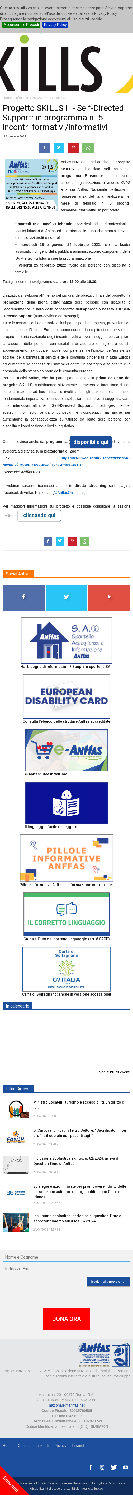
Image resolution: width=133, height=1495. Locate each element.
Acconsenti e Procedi (21, 24)
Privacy (60, 1445)
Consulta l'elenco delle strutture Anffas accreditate (66, 721)
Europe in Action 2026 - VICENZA (62, 1045)
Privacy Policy (55, 24)
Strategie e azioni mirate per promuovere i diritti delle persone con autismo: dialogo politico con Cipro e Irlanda (79, 1191)
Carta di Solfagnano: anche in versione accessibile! (66, 994)
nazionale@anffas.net (66, 1405)
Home (7, 1445)
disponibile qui (90, 442)
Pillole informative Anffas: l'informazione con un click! (66, 885)
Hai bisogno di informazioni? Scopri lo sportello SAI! (66, 667)
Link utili (42, 1445)
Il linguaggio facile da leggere (51, 827)
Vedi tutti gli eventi (114, 1071)
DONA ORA (66, 1319)
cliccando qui (39, 515)
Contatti (24, 1445)
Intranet (78, 1445)
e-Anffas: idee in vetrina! (46, 774)
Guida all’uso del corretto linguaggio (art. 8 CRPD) (66, 939)
